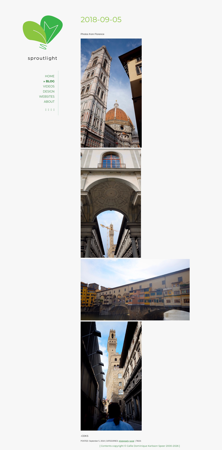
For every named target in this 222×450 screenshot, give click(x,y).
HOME (50, 76)
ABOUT (49, 101)
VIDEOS (49, 86)
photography (124, 441)
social (132, 441)
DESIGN (49, 91)
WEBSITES (47, 96)
